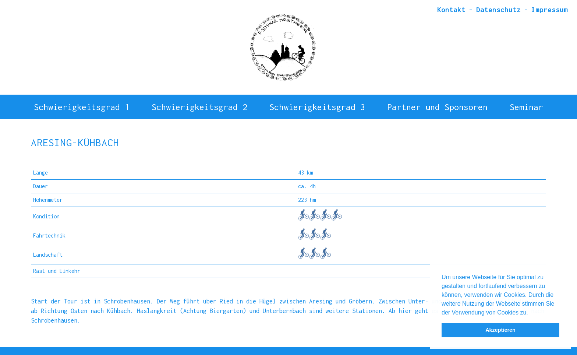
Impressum (549, 10)
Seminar (526, 103)
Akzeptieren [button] (500, 330)
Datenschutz (498, 10)
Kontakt (451, 10)
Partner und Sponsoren (437, 103)
